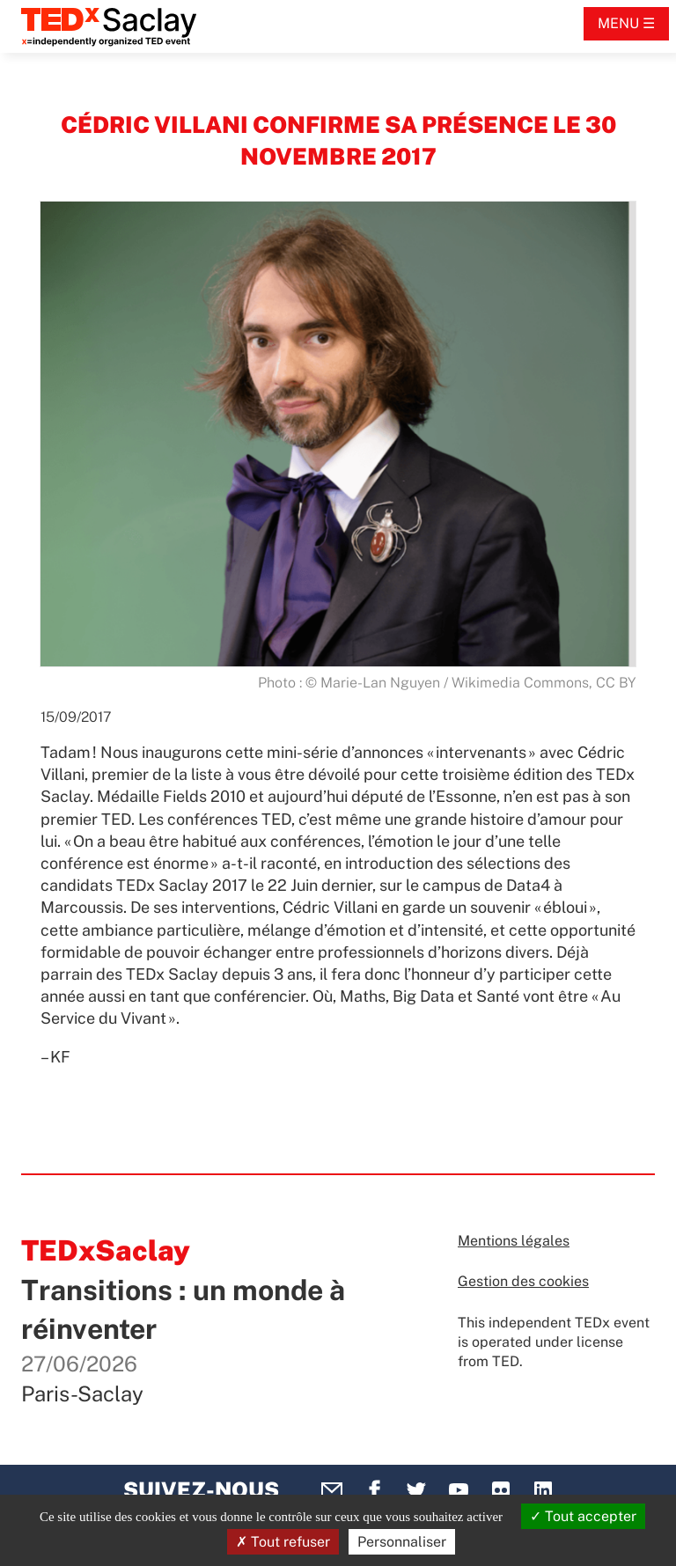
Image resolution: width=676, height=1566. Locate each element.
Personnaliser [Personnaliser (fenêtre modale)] (401, 1541)
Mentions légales (513, 1240)
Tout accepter (583, 1516)
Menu (618, 23)
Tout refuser (283, 1541)
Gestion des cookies (523, 1281)
